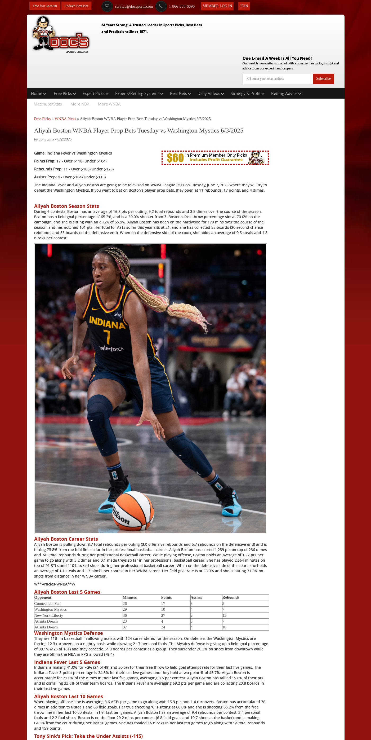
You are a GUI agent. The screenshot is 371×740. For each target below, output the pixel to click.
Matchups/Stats (48, 70)
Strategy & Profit (248, 59)
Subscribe (323, 40)
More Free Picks (321, 98)
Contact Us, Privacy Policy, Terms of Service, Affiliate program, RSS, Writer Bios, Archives (215, 733)
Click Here (69, 698)
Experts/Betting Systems (139, 59)
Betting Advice (286, 59)
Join (249, 6)
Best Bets (180, 59)
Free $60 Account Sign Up (291, 196)
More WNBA (109, 70)
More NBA (80, 70)
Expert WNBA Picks (82, 714)
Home (38, 59)
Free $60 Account (46, 6)
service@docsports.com (132, 6)
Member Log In (223, 6)
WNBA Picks (65, 85)
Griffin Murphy (293, 133)
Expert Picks (96, 59)
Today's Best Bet (79, 6)
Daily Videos (211, 59)
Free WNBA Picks (80, 706)
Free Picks (65, 59)
